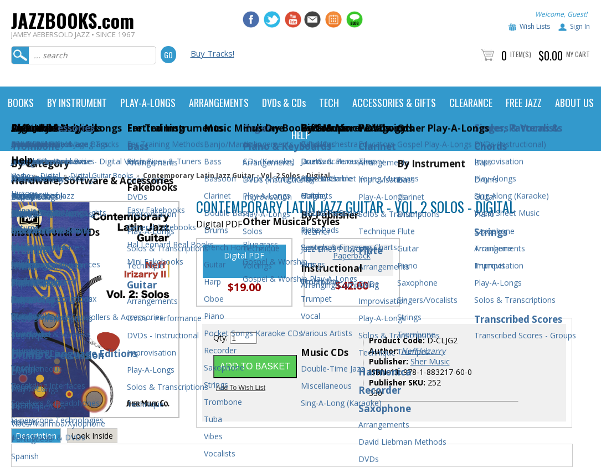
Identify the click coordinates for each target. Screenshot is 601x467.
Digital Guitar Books (101, 175)
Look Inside (92, 435)
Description (36, 435)
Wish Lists (535, 26)
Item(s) (520, 54)
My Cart (578, 54)
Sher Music (430, 361)
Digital (50, 175)
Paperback (352, 255)
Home (20, 175)
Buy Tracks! (212, 53)
